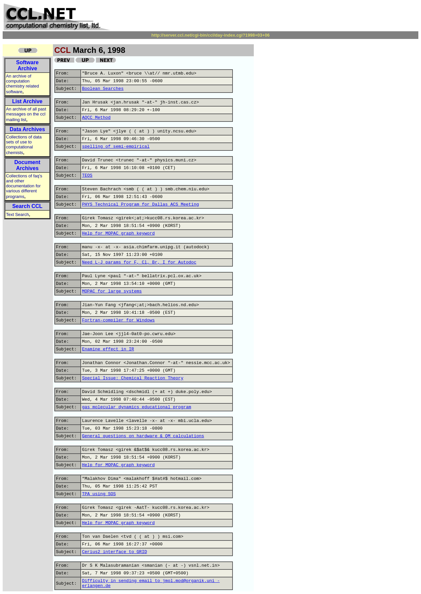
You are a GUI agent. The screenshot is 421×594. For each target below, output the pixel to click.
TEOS (87, 175)
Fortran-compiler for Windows (118, 320)
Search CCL (27, 206)
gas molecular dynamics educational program (136, 407)
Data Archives (27, 129)
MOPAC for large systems (112, 291)
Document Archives (27, 165)
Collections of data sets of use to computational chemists (24, 144)
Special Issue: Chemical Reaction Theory (132, 378)
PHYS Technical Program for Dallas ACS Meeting (140, 204)
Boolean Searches (103, 88)
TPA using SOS (99, 494)
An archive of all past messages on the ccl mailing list (26, 114)
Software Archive (27, 65)
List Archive (27, 101)
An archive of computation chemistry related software (22, 84)
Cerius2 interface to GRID (114, 551)
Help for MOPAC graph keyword (118, 233)
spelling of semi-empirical (116, 146)
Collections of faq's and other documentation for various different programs (24, 186)
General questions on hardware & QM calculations (143, 436)
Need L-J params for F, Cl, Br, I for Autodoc (139, 262)
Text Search (17, 214)
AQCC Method (96, 117)
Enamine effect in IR (108, 349)
